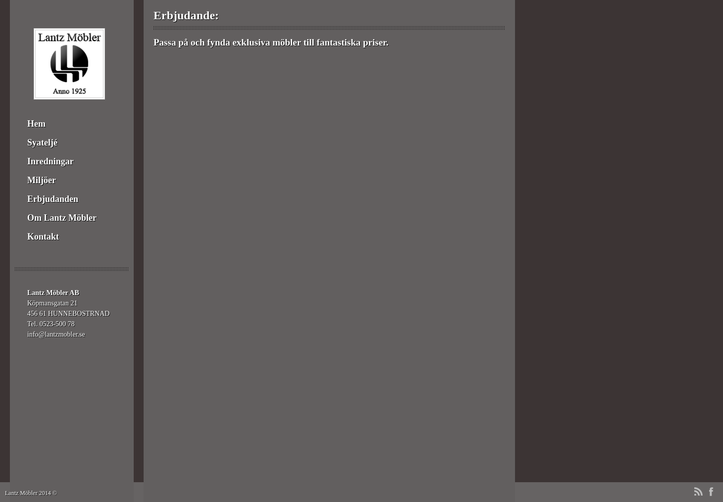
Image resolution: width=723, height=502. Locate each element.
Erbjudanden (52, 199)
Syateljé (42, 143)
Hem (36, 124)
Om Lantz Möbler (62, 218)
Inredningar (50, 161)
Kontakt (43, 237)
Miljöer (41, 180)
